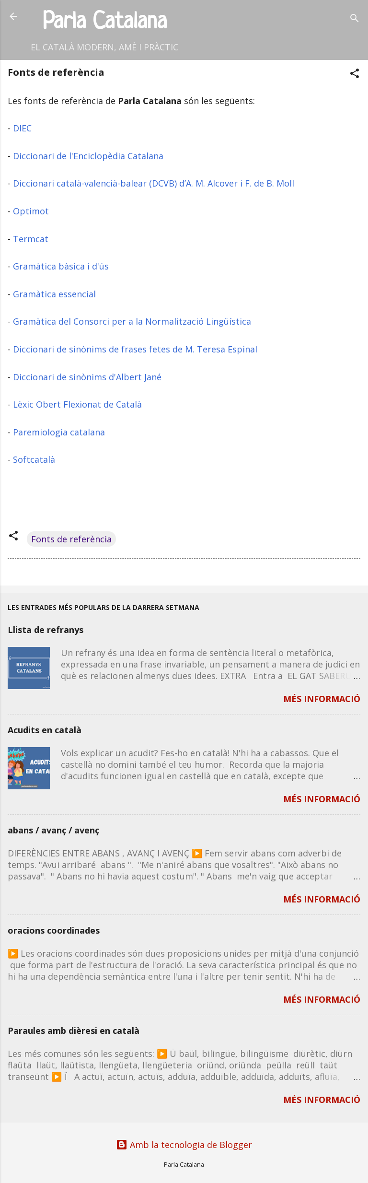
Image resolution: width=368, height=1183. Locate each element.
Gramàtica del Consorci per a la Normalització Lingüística (132, 321)
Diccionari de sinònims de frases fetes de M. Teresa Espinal (135, 349)
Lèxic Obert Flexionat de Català (77, 404)
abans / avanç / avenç (53, 830)
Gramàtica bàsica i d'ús (61, 266)
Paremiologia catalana (59, 432)
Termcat (30, 239)
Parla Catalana (105, 22)
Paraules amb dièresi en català (73, 1030)
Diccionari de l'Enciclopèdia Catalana (88, 156)
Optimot (31, 211)
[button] (354, 75)
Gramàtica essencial (54, 294)
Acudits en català (44, 730)
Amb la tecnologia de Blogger (184, 1144)
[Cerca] (354, 19)
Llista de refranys (45, 629)
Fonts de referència (71, 539)
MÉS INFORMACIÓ (321, 698)
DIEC (22, 128)
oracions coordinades (54, 930)
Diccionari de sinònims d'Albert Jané (87, 377)
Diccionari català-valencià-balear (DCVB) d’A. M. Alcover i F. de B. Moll (153, 183)
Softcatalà (34, 459)
